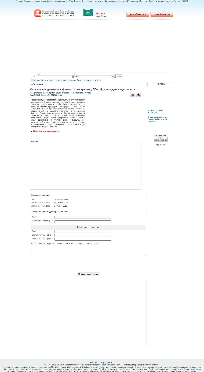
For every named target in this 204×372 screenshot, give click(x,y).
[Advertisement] (102, 47)
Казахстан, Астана (83, 93)
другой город (101, 16)
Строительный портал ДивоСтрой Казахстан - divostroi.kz (158, 119)
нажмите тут (196, 369)
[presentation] (88, 266)
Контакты (94, 362)
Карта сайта (106, 362)
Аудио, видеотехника (65, 80)
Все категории (47, 80)
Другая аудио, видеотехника (89, 80)
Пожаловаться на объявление (46, 131)
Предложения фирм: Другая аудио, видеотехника (52, 93)
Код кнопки (161, 145)
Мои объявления (162, 14)
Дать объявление (137, 14)
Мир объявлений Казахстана (155, 111)
